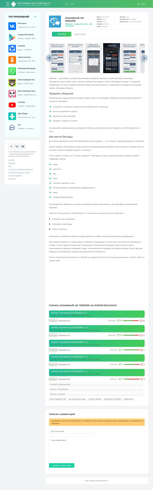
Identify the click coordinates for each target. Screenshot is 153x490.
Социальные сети (81, 24)
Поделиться (129, 399)
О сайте (11, 160)
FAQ (10, 166)
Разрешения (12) (64, 335)
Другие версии (80, 34)
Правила (11, 163)
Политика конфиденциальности (20, 169)
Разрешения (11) (64, 379)
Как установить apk (58, 399)
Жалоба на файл (15, 176)
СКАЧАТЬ (61, 34)
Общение (68, 24)
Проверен (53, 321)
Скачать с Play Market (59, 389)
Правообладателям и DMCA (19, 172)
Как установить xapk (77, 399)
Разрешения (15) (64, 320)
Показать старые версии (60, 384)
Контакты (12, 179)
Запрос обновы (94, 399)
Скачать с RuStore (57, 394)
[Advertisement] (73, 281)
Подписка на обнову (112, 399)
